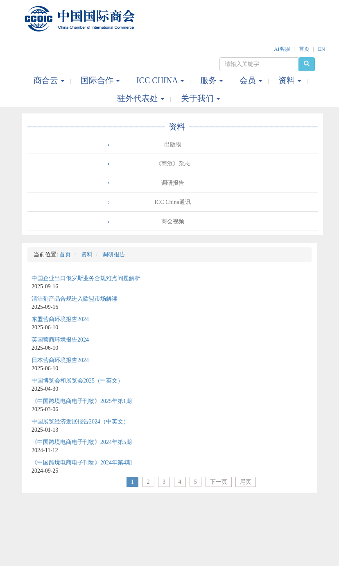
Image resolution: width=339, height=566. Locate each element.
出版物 (172, 144)
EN (321, 49)
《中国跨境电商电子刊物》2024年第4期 (82, 463)
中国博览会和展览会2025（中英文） (77, 381)
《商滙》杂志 (173, 164)
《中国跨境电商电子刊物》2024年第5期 (82, 442)
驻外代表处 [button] (141, 98)
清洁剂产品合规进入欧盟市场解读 (75, 299)
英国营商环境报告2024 (60, 340)
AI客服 (282, 49)
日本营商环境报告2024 (60, 360)
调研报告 (172, 183)
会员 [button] (252, 80)
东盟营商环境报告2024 (60, 319)
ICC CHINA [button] (161, 80)
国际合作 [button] (101, 80)
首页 (304, 49)
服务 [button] (212, 80)
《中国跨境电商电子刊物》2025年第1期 (82, 401)
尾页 (245, 482)
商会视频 (172, 221)
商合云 (50, 80)
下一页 (218, 482)
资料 (177, 126)
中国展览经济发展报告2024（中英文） (80, 422)
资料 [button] (290, 80)
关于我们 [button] (200, 98)
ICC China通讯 (172, 202)
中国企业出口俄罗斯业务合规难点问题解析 (86, 278)
